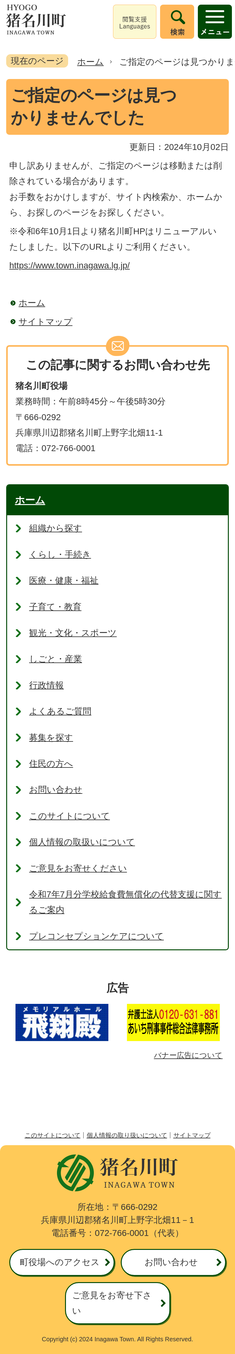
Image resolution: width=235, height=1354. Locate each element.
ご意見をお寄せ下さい (112, 1303)
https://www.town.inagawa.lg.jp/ (69, 265)
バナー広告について (188, 1055)
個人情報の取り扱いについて (127, 1135)
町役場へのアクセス (60, 1262)
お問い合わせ (171, 1262)
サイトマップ (45, 322)
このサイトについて (53, 1135)
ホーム (90, 62)
